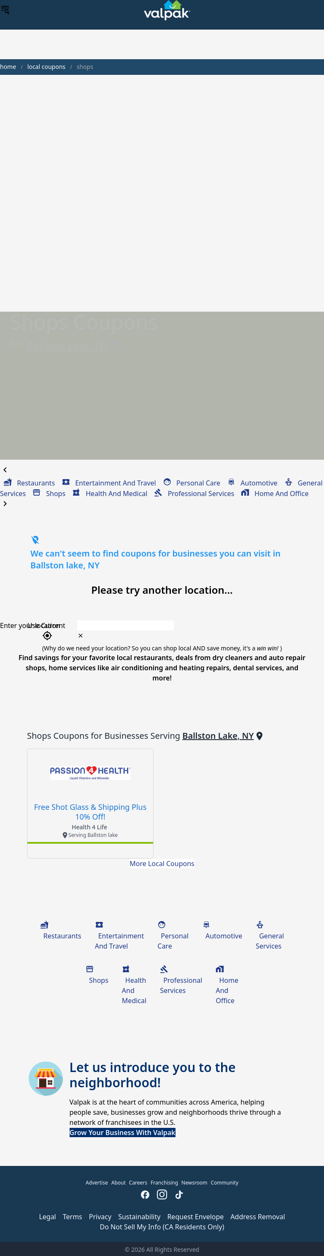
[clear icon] (80, 636)
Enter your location (30, 625)
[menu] (5, 10)
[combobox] (189, 625)
